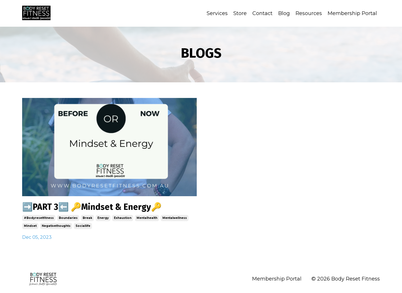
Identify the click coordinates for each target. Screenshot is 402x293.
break (87, 218)
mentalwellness (174, 218)
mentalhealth (147, 218)
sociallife (83, 226)
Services (217, 13)
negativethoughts (56, 226)
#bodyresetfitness (39, 218)
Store (240, 13)
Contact (262, 13)
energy (103, 218)
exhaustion (122, 218)
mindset (30, 226)
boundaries (68, 218)
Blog (284, 13)
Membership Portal (352, 13)
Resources (309, 13)
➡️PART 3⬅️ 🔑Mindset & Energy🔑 (92, 207)
